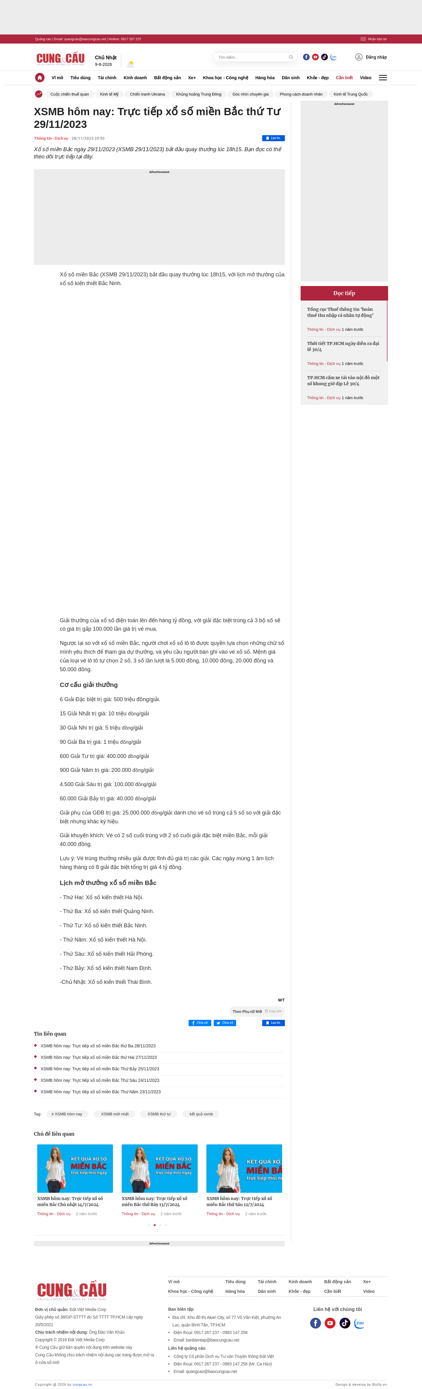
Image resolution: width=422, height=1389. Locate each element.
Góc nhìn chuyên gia (250, 94)
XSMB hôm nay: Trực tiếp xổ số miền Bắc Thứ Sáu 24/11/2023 (100, 1080)
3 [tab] (160, 1225)
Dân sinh (291, 77)
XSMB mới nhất (114, 1114)
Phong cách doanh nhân (301, 94)
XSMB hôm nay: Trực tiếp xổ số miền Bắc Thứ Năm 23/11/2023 (101, 1091)
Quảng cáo (43, 39)
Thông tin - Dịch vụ (51, 138)
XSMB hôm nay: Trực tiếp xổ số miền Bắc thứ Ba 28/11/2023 (98, 1045)
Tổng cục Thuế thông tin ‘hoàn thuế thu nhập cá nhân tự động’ (340, 312)
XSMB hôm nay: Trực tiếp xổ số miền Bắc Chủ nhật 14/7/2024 (152, 1201)
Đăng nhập (371, 57)
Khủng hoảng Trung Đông (198, 94)
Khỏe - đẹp (318, 77)
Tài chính (107, 77)
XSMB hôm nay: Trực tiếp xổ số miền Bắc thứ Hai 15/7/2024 (68, 1201)
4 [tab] (166, 1225)
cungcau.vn (82, 1384)
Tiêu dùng (81, 77)
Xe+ (192, 77)
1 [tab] (149, 1225)
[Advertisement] (159, 217)
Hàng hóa (265, 77)
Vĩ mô (57, 77)
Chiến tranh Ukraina (147, 94)
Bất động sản (167, 77)
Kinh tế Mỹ (109, 94)
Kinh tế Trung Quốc (351, 94)
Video (365, 77)
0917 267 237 (131, 39)
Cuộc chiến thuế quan (70, 94)
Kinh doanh (135, 77)
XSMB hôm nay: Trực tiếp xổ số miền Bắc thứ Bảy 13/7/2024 (237, 1201)
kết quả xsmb (200, 1114)
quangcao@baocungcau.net (85, 39)
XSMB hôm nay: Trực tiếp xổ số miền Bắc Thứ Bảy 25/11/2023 (100, 1068)
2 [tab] (155, 1225)
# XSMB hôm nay (67, 1114)
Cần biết (344, 77)
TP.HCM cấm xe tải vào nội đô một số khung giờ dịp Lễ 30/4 (343, 380)
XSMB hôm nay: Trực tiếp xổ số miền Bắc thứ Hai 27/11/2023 (99, 1057)
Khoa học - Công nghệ (225, 77)
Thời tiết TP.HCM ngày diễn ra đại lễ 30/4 (343, 346)
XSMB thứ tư (158, 1114)
